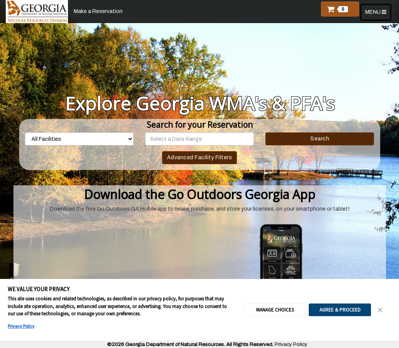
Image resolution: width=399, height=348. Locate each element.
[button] (340, 9)
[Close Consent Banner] (380, 310)
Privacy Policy (21, 326)
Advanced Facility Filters (199, 157)
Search (319, 139)
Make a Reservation (98, 11)
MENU (378, 14)
